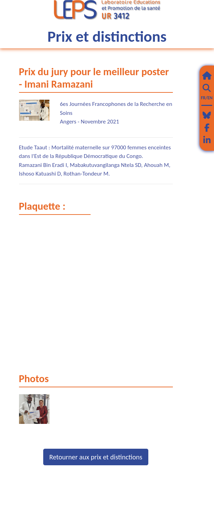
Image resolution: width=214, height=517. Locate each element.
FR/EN (207, 97)
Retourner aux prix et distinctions (95, 457)
